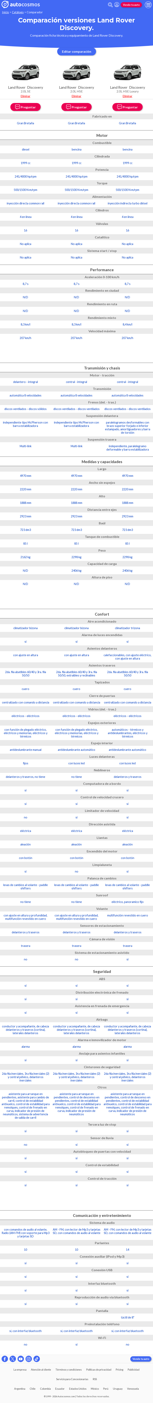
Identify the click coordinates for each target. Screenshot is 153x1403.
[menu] (148, 4)
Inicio (5, 12)
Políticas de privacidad (98, 1369)
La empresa (20, 1369)
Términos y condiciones (68, 1369)
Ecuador (60, 1388)
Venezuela (133, 1388)
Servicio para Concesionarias (72, 1379)
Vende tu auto (131, 4)
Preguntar (25, 107)
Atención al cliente (41, 1369)
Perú (105, 1388)
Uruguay (118, 1388)
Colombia (45, 1388)
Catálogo (18, 12)
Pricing (119, 1369)
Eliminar (25, 96)
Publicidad (133, 1369)
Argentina (19, 1388)
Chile (32, 1388)
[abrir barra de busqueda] (110, 5)
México (95, 1388)
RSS (95, 1379)
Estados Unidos (77, 1388)
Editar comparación (76, 51)
